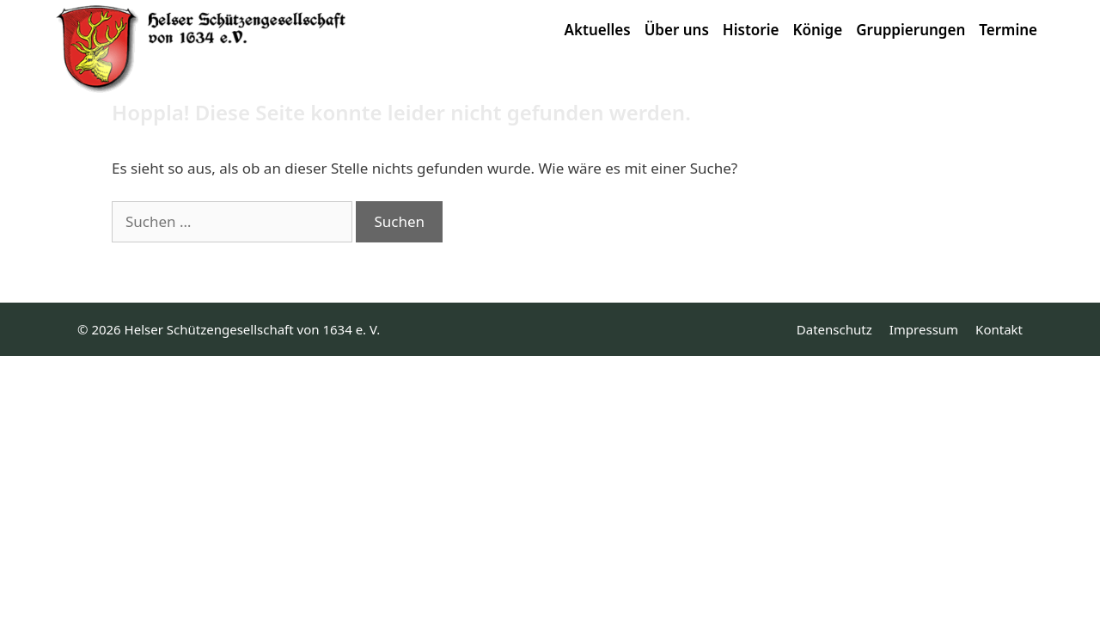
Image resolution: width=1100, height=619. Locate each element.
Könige (817, 30)
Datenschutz (834, 329)
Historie (751, 30)
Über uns (677, 30)
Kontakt (999, 329)
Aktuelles (598, 30)
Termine (1008, 30)
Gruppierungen (910, 30)
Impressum (923, 329)
